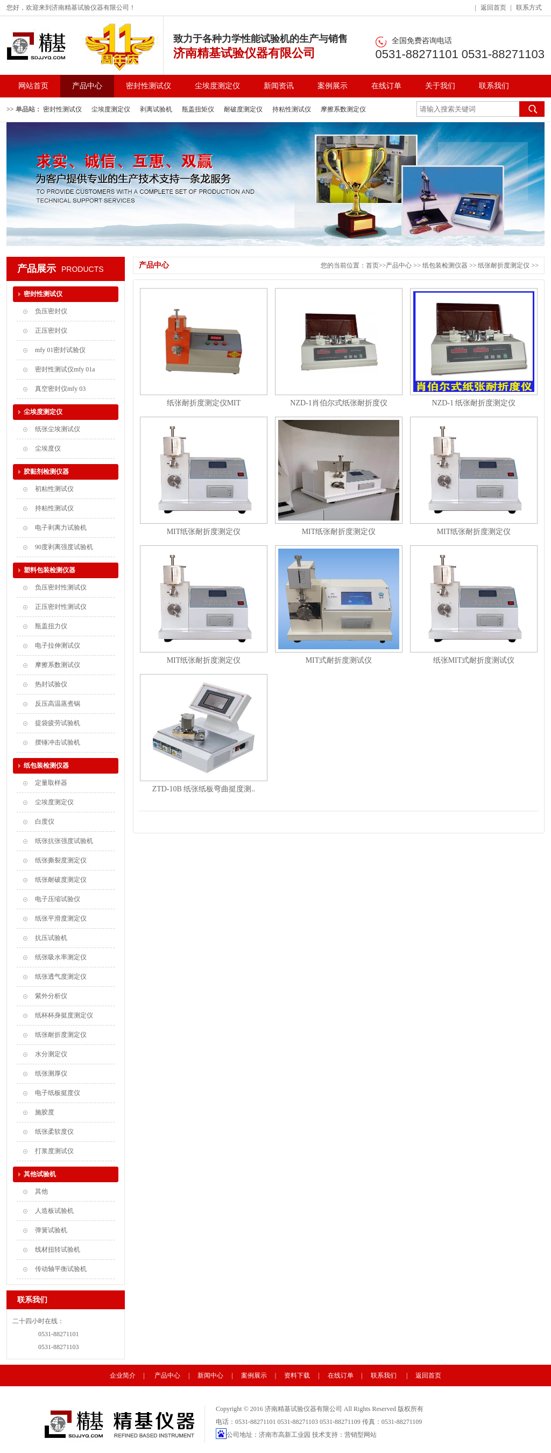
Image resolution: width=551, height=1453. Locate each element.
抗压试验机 (51, 938)
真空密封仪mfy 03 (60, 388)
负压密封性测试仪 (61, 587)
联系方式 (529, 7)
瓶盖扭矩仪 (198, 109)
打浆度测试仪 (54, 1151)
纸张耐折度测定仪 (61, 1034)
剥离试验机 (156, 109)
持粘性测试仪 (291, 109)
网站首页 (33, 86)
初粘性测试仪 (54, 489)
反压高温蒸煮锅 (57, 703)
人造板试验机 (54, 1211)
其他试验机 (40, 1174)
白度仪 (44, 821)
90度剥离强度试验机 (64, 547)
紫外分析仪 (51, 996)
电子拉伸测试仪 (57, 645)
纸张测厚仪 (51, 1073)
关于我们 (440, 86)
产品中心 (87, 86)
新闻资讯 (279, 86)
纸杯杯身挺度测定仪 (64, 1015)
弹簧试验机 (51, 1230)
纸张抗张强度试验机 (64, 841)
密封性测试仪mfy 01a (65, 369)
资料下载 (297, 1375)
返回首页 (493, 7)
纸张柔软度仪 (54, 1131)
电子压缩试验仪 (57, 899)
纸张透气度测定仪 (61, 976)
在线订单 (386, 86)
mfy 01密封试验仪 (60, 350)
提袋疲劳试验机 (57, 723)
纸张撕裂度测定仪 (61, 860)
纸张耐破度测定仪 (61, 879)
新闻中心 (210, 1375)
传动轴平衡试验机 (61, 1269)
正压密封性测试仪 (61, 606)
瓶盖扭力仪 (51, 626)
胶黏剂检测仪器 (46, 471)
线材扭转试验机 (57, 1249)
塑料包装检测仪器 (49, 570)
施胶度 (44, 1112)
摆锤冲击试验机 (57, 742)
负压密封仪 (51, 311)
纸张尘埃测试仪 (57, 429)
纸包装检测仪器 (46, 765)
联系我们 (494, 86)
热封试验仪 (51, 684)
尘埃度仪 (48, 448)
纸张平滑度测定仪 (61, 918)
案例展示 (332, 86)
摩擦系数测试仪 (57, 665)
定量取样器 (51, 783)
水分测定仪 (51, 1054)
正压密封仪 (51, 330)
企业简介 (123, 1375)
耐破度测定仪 (243, 109)
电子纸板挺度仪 (57, 1093)
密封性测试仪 (148, 86)
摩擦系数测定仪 (343, 109)
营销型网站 (360, 1434)
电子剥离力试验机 (61, 527)
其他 (41, 1191)
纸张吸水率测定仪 (61, 957)
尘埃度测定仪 (217, 86)
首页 (372, 265)
